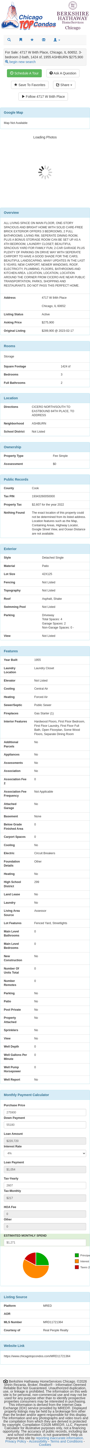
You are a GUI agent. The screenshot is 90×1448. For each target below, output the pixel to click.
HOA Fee (10, 1207)
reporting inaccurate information (59, 1438)
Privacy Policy (15, 1441)
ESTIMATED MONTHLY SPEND (25, 1235)
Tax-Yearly (11, 1178)
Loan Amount (13, 1134)
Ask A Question (62, 73)
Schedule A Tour (24, 73)
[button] (57, 40)
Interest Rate (13, 1146)
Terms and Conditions (66, 1441)
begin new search (22, 62)
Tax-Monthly (12, 1191)
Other (8, 1219)
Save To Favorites (29, 85)
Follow (43, 96)
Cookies (45, 1445)
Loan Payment (14, 1162)
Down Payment (14, 1118)
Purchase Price (14, 1105)
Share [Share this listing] (64, 85)
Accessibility (38, 1441)
